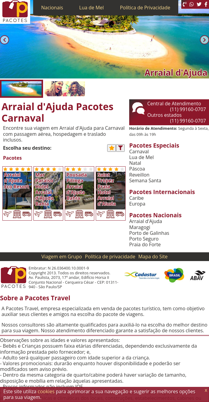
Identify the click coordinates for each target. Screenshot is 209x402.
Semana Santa (145, 180)
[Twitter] (199, 4)
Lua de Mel (91, 7)
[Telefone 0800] (184, 4)
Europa (137, 204)
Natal (135, 163)
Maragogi (139, 227)
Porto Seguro (144, 239)
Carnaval (139, 152)
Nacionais (52, 7)
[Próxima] (204, 40)
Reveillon (139, 175)
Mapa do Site (152, 256)
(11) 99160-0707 (188, 109)
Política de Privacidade (145, 7)
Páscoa (137, 169)
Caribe (136, 198)
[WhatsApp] (191, 4)
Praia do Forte (145, 244)
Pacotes (12, 158)
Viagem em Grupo (62, 256)
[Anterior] (4, 40)
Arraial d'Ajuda (145, 221)
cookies (46, 391)
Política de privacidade (110, 256)
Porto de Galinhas (149, 233)
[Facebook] (206, 4)
